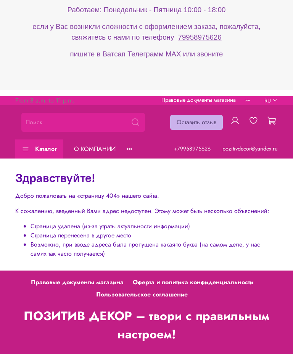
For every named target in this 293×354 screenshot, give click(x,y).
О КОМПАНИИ (95, 148)
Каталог (39, 148)
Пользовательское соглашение (142, 294)
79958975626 (200, 37)
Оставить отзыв (196, 122)
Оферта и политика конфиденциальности (193, 282)
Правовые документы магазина (198, 100)
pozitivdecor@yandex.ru (250, 148)
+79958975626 (192, 148)
